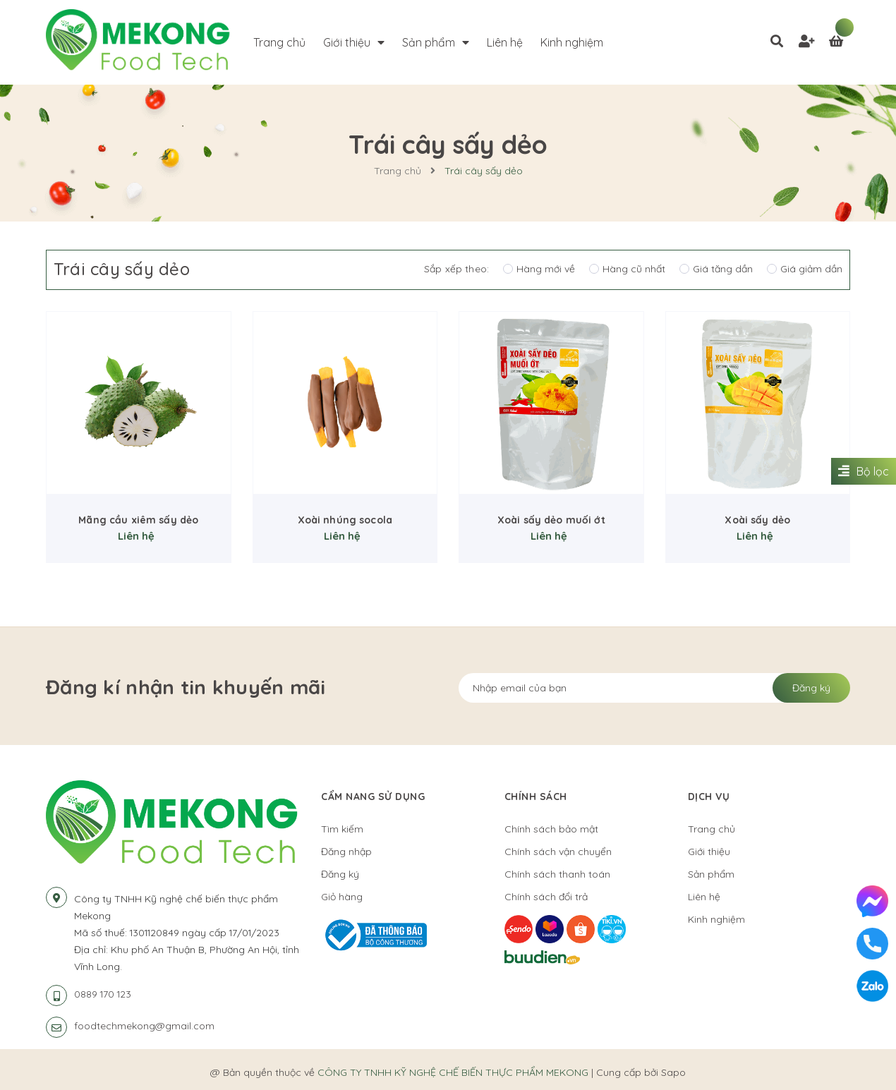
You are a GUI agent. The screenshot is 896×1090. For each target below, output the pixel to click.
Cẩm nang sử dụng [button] (373, 796)
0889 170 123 (102, 994)
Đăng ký (811, 688)
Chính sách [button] (535, 796)
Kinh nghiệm (716, 919)
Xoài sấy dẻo (757, 520)
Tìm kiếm (342, 829)
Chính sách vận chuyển (558, 851)
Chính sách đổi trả (546, 896)
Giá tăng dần (716, 268)
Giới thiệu (709, 851)
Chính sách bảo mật (551, 829)
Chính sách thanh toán (557, 874)
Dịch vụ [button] (709, 796)
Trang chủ (711, 829)
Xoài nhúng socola (345, 520)
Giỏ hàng (342, 896)
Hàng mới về (539, 268)
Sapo (673, 1072)
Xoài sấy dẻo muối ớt (551, 520)
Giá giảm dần (804, 268)
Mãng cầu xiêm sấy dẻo (138, 520)
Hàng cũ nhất (627, 268)
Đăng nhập (346, 851)
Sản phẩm (711, 874)
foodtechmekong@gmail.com (144, 1025)
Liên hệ (704, 896)
